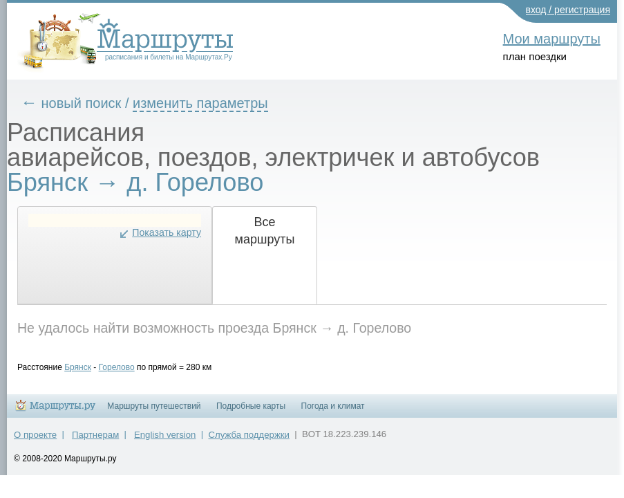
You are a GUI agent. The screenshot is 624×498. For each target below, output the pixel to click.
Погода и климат (333, 412)
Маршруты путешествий (153, 412)
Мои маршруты (552, 38)
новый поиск (92, 103)
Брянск (88, 367)
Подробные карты (250, 412)
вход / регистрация (568, 9)
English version (165, 441)
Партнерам (95, 441)
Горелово (127, 367)
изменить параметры (210, 103)
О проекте (35, 441)
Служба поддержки (249, 441)
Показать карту (176, 232)
